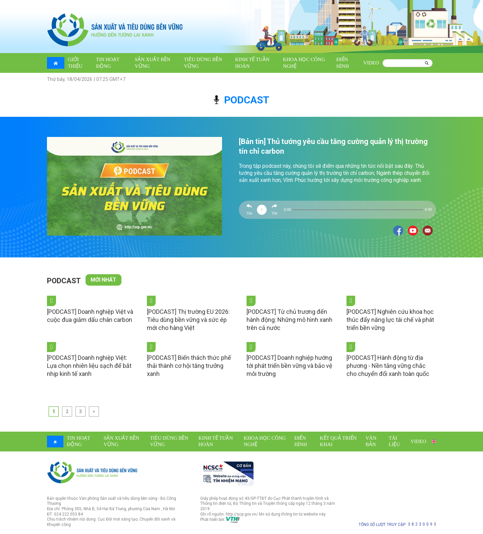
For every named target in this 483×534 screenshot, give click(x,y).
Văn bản (371, 441)
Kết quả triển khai (338, 441)
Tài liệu (394, 441)
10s (249, 213)
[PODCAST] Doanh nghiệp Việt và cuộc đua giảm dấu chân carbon (90, 315)
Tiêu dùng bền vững (203, 63)
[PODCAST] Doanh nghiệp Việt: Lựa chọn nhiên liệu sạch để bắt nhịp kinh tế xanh (89, 365)
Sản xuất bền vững (152, 63)
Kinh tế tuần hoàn (252, 63)
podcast (241, 100)
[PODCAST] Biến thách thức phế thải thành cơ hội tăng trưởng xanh (189, 365)
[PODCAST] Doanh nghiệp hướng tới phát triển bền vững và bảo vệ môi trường (289, 365)
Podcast (64, 281)
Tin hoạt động (107, 63)
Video (371, 62)
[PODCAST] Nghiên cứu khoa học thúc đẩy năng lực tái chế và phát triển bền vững (390, 319)
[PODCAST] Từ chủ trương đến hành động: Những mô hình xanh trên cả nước (289, 319)
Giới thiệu (75, 63)
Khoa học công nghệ (304, 63)
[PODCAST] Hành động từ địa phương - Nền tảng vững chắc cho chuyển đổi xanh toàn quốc (387, 365)
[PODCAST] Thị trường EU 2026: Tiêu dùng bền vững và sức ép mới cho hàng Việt (188, 319)
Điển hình (342, 63)
